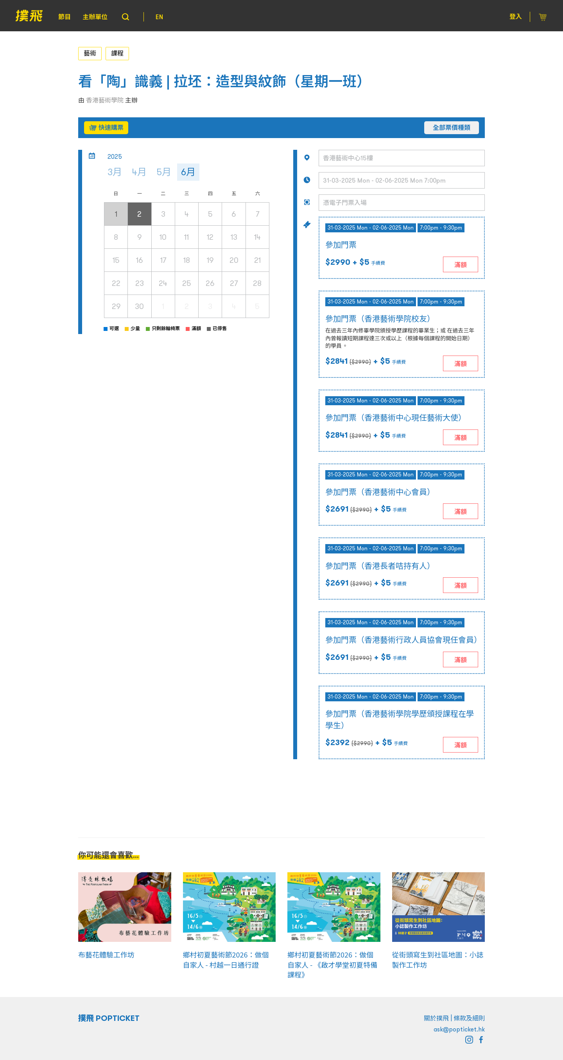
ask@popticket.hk (459, 1029)
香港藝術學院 (105, 100)
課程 (117, 53)
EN (159, 17)
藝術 (90, 53)
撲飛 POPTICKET (109, 1018)
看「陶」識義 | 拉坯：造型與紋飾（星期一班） (224, 81)
